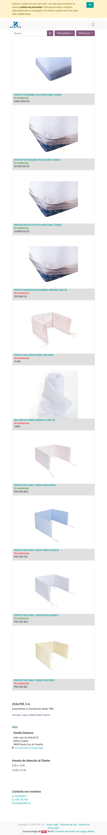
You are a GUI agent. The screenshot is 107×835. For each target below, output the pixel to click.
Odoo (44, 832)
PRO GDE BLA (21, 621)
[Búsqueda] (50, 33)
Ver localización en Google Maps (29, 748)
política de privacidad (31, 7)
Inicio (15, 727)
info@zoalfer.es (23, 803)
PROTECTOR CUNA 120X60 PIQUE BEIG (34, 680)
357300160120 (21, 166)
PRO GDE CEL (21, 556)
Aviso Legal (52, 824)
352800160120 (21, 231)
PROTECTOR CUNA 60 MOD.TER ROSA (33, 355)
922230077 (20, 796)
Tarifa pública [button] (64, 33)
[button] (85, 33)
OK (89, 5)
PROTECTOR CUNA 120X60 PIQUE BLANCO (36, 615)
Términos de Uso (68, 824)
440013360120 (21, 101)
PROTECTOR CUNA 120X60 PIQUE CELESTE (36, 550)
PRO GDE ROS (21, 491)
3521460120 (20, 296)
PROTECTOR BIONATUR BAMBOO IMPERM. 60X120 (40, 290)
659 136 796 (21, 799)
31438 (17, 361)
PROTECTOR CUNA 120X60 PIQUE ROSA (35, 485)
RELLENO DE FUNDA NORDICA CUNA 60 (34, 420)
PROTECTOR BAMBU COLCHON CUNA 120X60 (38, 95)
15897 (17, 426)
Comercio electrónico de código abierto (74, 831)
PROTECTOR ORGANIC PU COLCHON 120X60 (37, 160)
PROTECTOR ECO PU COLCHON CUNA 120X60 (38, 225)
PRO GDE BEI (20, 687)
